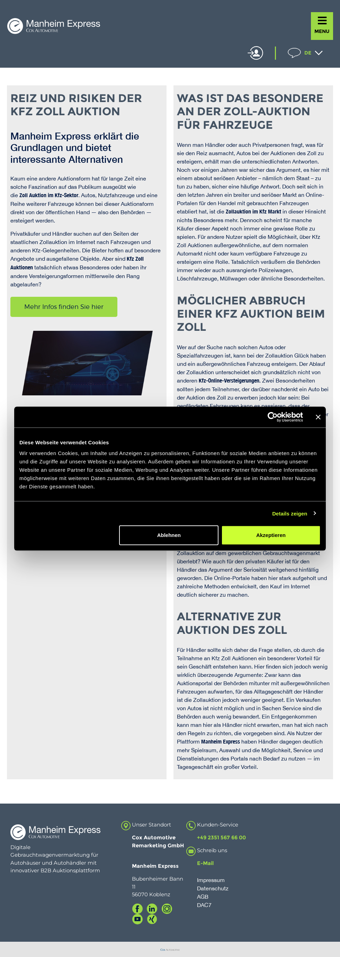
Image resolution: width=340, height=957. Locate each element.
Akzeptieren (271, 535)
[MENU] (322, 21)
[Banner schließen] (318, 416)
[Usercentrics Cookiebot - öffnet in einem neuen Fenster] (272, 417)
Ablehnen (169, 535)
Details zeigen (289, 513)
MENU (322, 31)
